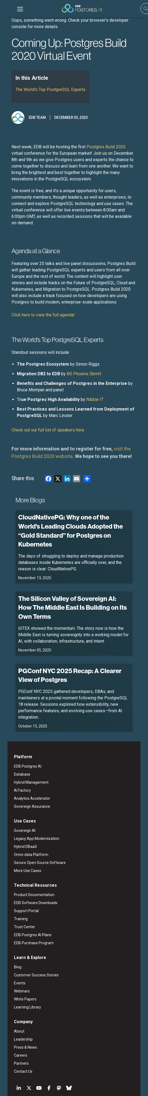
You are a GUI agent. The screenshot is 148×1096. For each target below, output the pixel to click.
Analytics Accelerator (24, 768)
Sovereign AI (17, 800)
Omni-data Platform (23, 824)
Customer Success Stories (28, 944)
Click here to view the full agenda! (36, 308)
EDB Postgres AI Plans (25, 904)
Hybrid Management (23, 752)
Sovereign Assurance (24, 776)
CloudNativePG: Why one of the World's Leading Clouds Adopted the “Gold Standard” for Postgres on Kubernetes (67, 520)
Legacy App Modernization (29, 808)
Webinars (14, 960)
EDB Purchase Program (26, 912)
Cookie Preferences (74, 1087)
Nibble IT (87, 393)
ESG (67, 1082)
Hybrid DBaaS (17, 816)
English (22, 1068)
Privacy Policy (86, 1082)
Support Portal (18, 880)
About (11, 1001)
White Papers (17, 968)
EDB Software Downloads (28, 872)
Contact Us (15, 1041)
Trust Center (17, 896)
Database (14, 744)
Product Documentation (26, 864)
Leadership (15, 1009)
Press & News (17, 1017)
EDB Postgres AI (20, 736)
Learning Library (20, 976)
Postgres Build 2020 (98, 146)
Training (13, 888)
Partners (13, 1033)
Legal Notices (48, 1082)
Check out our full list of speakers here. (41, 423)
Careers (13, 1025)
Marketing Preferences (118, 1082)
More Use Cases (20, 840)
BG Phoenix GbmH (76, 367)
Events (12, 952)
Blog (10, 936)
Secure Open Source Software (32, 832)
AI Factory (14, 760)
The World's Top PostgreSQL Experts (43, 89)
